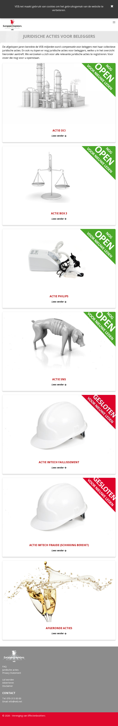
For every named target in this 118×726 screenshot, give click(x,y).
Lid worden (8, 679)
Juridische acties (10, 669)
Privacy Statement (11, 672)
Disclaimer (7, 685)
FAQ (4, 666)
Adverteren (8, 682)
